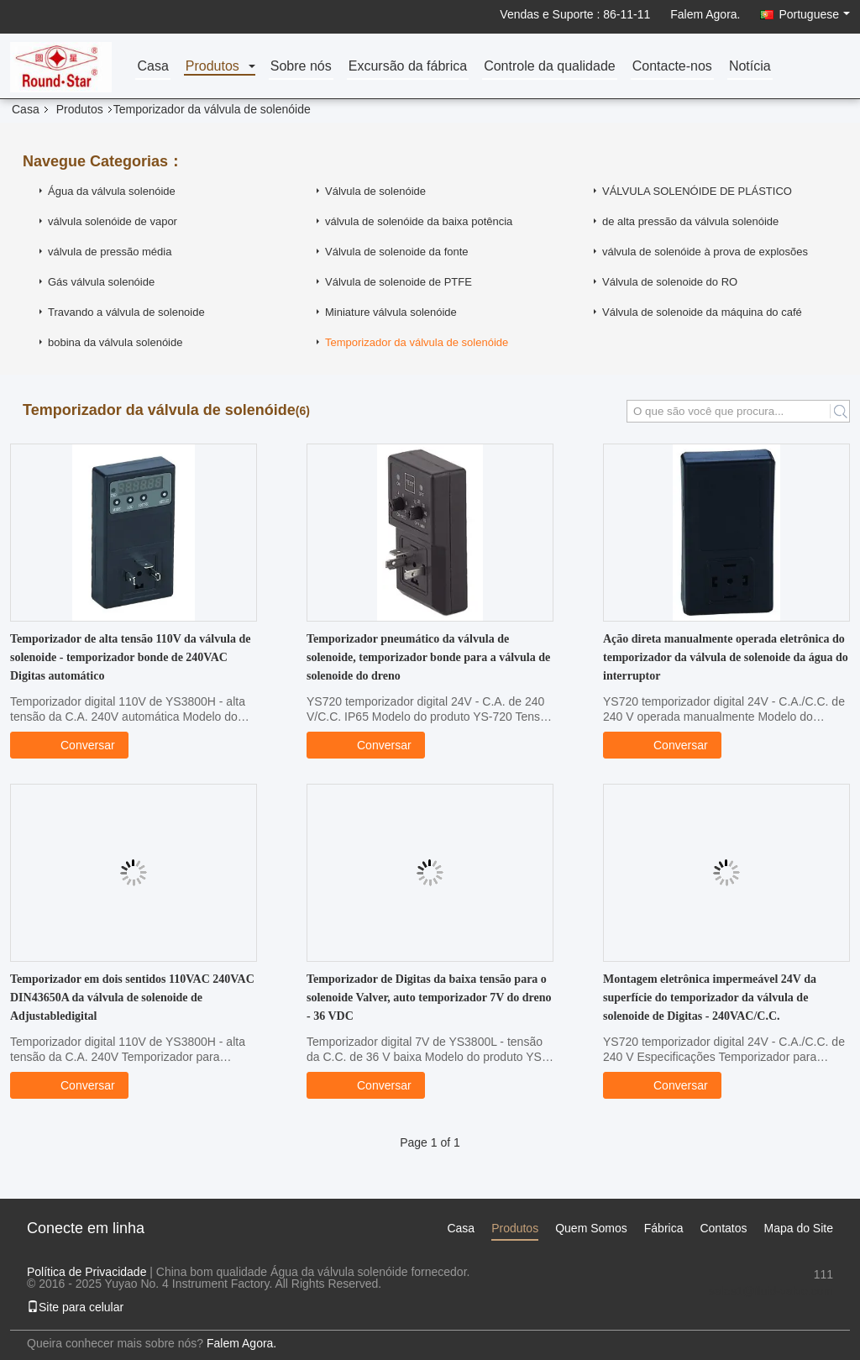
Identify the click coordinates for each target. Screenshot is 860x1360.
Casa (152, 66)
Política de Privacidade (86, 1272)
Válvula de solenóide (375, 191)
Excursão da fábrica (408, 66)
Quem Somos (591, 1228)
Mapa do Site (799, 1228)
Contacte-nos (672, 66)
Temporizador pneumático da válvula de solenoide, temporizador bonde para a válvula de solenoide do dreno (428, 657)
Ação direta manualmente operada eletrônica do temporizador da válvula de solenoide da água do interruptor (725, 657)
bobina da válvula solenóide (115, 342)
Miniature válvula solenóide (391, 312)
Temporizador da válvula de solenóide (416, 342)
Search (840, 411)
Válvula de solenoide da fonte (397, 251)
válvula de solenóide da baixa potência (418, 221)
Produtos (212, 66)
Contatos (723, 1228)
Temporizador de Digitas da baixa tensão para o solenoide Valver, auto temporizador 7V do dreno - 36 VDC (429, 997)
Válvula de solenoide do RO (669, 282)
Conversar (79, 744)
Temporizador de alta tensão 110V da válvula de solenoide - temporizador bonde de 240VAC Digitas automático (130, 657)
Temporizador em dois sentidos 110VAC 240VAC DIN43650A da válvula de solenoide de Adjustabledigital (132, 997)
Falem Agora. (705, 14)
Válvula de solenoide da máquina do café (702, 312)
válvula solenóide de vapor (112, 221)
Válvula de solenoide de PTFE (398, 282)
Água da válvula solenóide (112, 191)
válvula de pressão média (109, 251)
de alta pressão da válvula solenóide (690, 221)
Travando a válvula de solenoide (126, 312)
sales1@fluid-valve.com (771, 1291)
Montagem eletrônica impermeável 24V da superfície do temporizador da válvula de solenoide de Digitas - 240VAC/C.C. (709, 997)
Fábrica (664, 1228)
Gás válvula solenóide (101, 282)
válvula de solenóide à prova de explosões (705, 251)
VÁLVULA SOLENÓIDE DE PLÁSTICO (697, 191)
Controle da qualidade (550, 66)
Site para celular (75, 1307)
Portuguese (814, 14)
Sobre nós (301, 66)
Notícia (750, 66)
